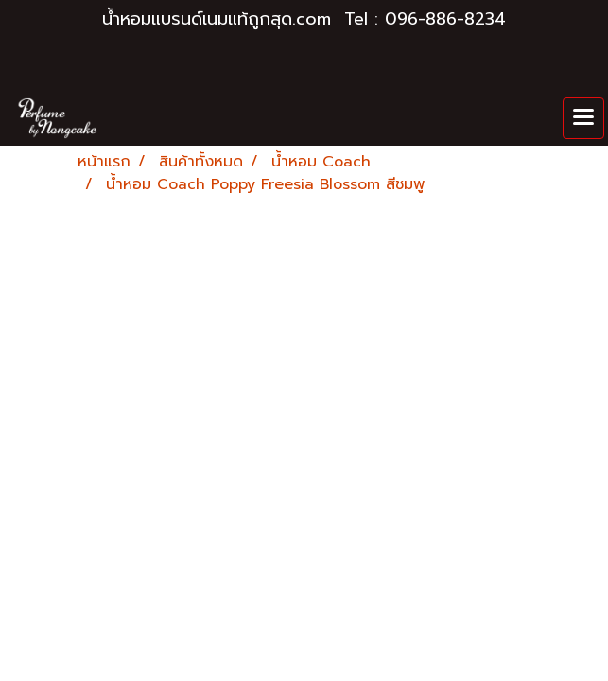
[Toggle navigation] (583, 118)
